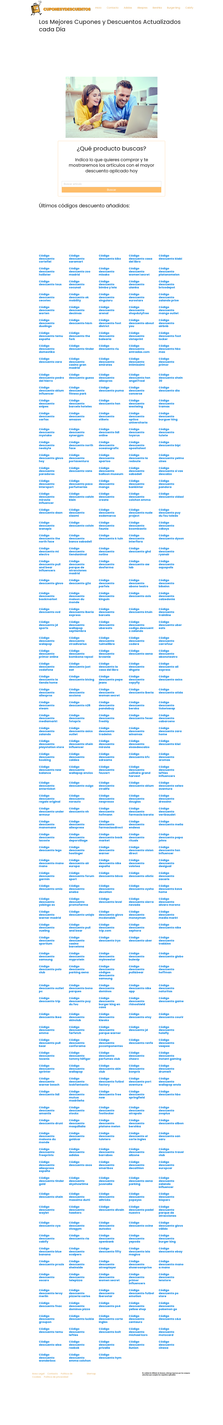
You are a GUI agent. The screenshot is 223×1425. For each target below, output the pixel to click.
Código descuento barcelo (106, 612)
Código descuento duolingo (47, 323)
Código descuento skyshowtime (78, 1181)
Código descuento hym (110, 1356)
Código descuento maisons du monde (47, 1137)
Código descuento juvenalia (106, 1181)
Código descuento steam (47, 705)
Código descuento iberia (141, 691)
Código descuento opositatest (137, 445)
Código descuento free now (110, 1095)
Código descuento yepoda (136, 1238)
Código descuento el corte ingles (138, 1136)
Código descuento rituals (136, 837)
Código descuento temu (51, 1330)
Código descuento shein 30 (171, 378)
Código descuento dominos (106, 988)
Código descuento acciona (77, 692)
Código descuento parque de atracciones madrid (78, 567)
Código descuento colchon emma (140, 497)
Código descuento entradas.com (139, 349)
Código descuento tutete (166, 432)
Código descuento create (106, 497)
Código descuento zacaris (166, 876)
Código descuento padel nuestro (141, 1210)
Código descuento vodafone (47, 667)
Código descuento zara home (170, 731)
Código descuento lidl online (109, 432)
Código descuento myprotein (77, 956)
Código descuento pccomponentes (111, 1043)
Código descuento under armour (51, 811)
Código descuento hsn (109, 402)
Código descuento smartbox (106, 1165)
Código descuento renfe (141, 1041)
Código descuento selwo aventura (171, 786)
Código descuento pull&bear (136, 969)
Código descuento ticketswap (167, 705)
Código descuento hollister (47, 271)
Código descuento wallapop (77, 1069)
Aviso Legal (38, 1373)
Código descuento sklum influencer (51, 390)
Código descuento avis (140, 594)
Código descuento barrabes (106, 1152)
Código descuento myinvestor (107, 956)
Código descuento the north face (49, 538)
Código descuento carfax (47, 416)
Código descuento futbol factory (111, 1082)
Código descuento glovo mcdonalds (111, 915)
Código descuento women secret (109, 1277)
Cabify (189, 7)
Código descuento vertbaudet (167, 811)
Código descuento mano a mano (171, 1264)
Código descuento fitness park (77, 390)
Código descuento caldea (77, 757)
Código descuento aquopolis (166, 564)
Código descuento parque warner (110, 1030)
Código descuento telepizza (77, 1277)
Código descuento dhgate (136, 667)
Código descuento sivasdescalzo (139, 744)
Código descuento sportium (47, 940)
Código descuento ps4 (110, 1304)
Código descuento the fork (79, 336)
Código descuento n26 (79, 703)
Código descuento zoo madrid (79, 271)
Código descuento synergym (77, 432)
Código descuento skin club (110, 1069)
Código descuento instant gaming (170, 1056)
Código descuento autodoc (106, 1226)
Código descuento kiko (110, 257)
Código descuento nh (79, 810)
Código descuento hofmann (106, 811)
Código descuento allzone (136, 1152)
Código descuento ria (79, 1237)
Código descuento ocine (141, 1224)
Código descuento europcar (166, 1165)
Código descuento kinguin (106, 596)
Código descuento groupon (47, 1319)
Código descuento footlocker (106, 1110)
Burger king (173, 7)
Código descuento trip (49, 999)
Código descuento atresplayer (107, 1264)
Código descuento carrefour (166, 641)
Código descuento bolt (110, 1330)
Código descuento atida (171, 691)
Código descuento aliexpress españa (47, 1166)
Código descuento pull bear (49, 1043)
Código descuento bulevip (136, 956)
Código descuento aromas (166, 757)
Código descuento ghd (140, 549)
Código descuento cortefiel (47, 259)
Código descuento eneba (77, 889)
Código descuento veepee (166, 1043)
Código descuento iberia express (81, 612)
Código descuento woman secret (109, 692)
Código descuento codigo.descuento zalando (141, 626)
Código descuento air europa (79, 863)
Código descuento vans (80, 469)
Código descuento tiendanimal (78, 551)
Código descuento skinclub (77, 1017)
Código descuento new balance (50, 770)
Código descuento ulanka (136, 284)
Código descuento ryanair (166, 551)
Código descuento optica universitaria (138, 417)
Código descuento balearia (106, 336)
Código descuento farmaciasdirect (111, 824)
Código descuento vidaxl (171, 495)
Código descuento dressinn (166, 799)
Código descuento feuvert (106, 770)
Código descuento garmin (47, 876)
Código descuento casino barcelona (77, 942)
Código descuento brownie (106, 654)
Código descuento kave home (170, 889)
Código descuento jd (138, 1028)
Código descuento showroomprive (140, 1264)
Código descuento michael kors (138, 1332)
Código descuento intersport (47, 484)
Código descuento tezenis (47, 1056)
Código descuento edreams (106, 757)
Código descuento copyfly (136, 679)
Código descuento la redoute (138, 458)
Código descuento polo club (50, 969)
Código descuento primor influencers (137, 1278)
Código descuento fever (141, 716)
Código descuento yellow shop (137, 1306)
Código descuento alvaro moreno (169, 902)
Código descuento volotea (136, 863)
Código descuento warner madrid (50, 915)
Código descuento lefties (77, 1332)
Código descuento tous (50, 282)
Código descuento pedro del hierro (51, 378)
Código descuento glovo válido (171, 1226)
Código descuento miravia (106, 744)
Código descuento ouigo (81, 784)
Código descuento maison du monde (77, 597)
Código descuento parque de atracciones (167, 1211)
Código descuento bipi (169, 443)
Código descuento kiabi (170, 257)
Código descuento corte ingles (111, 1319)
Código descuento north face (81, 445)
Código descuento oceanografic (109, 445)
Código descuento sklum (141, 784)
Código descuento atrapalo (136, 1110)
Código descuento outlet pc (51, 988)
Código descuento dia (169, 389)
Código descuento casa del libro (140, 259)
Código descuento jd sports (48, 625)
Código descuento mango (106, 484)
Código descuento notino (106, 551)
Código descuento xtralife (106, 786)
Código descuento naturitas (166, 988)
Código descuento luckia (81, 1317)
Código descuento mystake (47, 432)
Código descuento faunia (106, 526)
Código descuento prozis (51, 1262)
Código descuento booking (47, 757)
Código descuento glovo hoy (51, 458)
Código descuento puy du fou (80, 1001)
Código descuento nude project (141, 513)
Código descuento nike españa (110, 863)
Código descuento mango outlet (169, 310)
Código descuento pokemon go (168, 1306)
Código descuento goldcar (77, 1136)
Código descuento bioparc (166, 1197)
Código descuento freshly (106, 718)
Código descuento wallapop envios (81, 770)
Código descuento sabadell (136, 471)
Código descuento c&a (170, 1317)
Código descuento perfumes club (109, 1056)
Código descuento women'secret (139, 271)
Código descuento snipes (47, 403)
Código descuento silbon (171, 1121)
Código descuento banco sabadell (80, 538)
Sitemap (91, 1373)
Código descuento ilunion (136, 1345)
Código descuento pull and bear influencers (49, 565)
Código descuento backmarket (48, 596)
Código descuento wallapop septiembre (77, 626)
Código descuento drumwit (166, 1069)
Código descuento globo (171, 954)
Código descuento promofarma (78, 902)
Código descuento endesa (136, 824)
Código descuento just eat (80, 667)
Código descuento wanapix (47, 526)
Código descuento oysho (141, 887)
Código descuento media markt (168, 915)
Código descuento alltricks (106, 1197)
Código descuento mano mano (51, 863)
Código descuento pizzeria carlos (79, 1293)
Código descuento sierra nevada (141, 902)
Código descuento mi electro (49, 551)
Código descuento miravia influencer (47, 498)
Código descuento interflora (136, 538)
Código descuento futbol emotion (141, 1293)
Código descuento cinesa (166, 1345)
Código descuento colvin (81, 524)
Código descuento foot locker (170, 336)
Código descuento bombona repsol (81, 654)
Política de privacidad (56, 1376)
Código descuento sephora (136, 928)
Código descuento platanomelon (169, 271)
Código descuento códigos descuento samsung (106, 972)
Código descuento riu (109, 347)
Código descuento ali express (168, 667)
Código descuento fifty (110, 1250)
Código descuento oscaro (47, 1277)
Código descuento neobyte (47, 445)
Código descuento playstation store (51, 744)
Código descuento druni (51, 1121)
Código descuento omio (50, 887)
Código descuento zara (50, 360)
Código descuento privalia (106, 1345)
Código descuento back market (110, 837)
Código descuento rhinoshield (137, 1001)
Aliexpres (142, 7)
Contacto (113, 7)
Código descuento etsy (140, 1015)
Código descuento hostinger (77, 850)
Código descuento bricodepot (167, 284)
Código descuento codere (136, 641)
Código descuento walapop (47, 641)
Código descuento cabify (47, 1238)
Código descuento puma (111, 389)
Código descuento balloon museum (111, 471)
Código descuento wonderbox (47, 1358)
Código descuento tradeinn (106, 731)
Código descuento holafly (166, 1030)
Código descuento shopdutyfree (139, 310)
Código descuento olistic (141, 874)
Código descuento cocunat (77, 284)
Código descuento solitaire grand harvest (139, 771)
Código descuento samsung (47, 956)
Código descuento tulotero (106, 1136)
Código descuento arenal (106, 310)
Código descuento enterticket (47, 786)
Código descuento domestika (47, 349)
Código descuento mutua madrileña (77, 1096)
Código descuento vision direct (141, 850)
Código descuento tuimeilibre (107, 641)
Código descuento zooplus (166, 1110)
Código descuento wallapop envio (170, 1082)
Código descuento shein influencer (81, 744)
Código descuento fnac (50, 1304)
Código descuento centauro (136, 1319)
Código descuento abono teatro (138, 583)
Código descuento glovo (51, 581)
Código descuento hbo (170, 1093)
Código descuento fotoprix (77, 718)
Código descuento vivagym (77, 1226)
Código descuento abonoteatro (168, 654)
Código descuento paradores (47, 471)
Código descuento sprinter (47, 1069)
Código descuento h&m (80, 321)
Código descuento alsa (50, 1343)
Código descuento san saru (169, 1136)
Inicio (98, 7)
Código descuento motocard (166, 1332)
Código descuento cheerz (136, 1056)
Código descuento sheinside (77, 1264)
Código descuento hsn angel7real (139, 378)
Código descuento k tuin (111, 536)
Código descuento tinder (81, 347)
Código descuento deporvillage (78, 837)
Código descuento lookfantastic (79, 1082)
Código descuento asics (170, 678)
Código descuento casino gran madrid (77, 363)
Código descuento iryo (110, 939)
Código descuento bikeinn (166, 583)
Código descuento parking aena (79, 969)
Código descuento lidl (49, 1093)
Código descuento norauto (77, 799)
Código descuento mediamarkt (48, 718)
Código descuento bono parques (81, 988)
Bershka (157, 7)
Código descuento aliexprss (47, 692)
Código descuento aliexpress (77, 824)
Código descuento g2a (80, 581)
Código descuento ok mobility (79, 297)
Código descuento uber (140, 939)
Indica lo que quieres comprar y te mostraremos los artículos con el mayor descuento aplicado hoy (111, 165)
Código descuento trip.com (106, 928)
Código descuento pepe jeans (111, 679)
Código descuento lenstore (166, 1277)
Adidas (128, 7)
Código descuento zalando (47, 731)
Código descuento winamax (136, 731)
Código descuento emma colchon (80, 1358)
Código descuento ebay (170, 1250)
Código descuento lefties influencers (167, 771)
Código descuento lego (50, 848)
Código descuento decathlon (136, 1165)
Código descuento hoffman (166, 969)
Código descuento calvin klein (81, 497)
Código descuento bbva (111, 874)
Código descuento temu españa (51, 336)
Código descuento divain (111, 1208)
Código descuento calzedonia (167, 596)
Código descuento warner (106, 850)
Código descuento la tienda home (48, 679)
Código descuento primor (166, 362)
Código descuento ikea (50, 1015)
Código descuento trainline (166, 612)
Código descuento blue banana (50, 1251)
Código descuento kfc (139, 755)
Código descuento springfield (137, 1095)
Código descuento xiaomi (77, 513)
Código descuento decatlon (106, 889)
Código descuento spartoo (106, 458)
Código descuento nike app (140, 988)
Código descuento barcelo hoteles (80, 403)
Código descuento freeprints (47, 1152)
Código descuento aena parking (141, 1181)
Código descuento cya (49, 1224)
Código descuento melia (171, 823)
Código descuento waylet (47, 1210)
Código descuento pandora (166, 484)
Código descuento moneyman (137, 915)
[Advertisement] (111, 55)
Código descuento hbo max (170, 349)
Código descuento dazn (50, 511)
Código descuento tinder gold (51, 1181)
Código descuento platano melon (109, 1123)
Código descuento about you (141, 323)
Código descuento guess (81, 376)
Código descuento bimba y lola (108, 284)
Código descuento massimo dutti (79, 1197)
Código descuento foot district (110, 323)
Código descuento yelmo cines (171, 458)
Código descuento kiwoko (106, 1017)
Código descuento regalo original (49, 799)
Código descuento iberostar (106, 1293)
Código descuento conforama (77, 1043)
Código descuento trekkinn (166, 940)
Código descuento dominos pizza (79, 1306)
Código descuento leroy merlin (50, 1293)
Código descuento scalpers (77, 1251)
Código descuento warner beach (49, 1082)
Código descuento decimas (77, 310)
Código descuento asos (80, 1163)
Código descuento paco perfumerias (81, 484)
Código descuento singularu (106, 297)
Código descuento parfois (106, 583)
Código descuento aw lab (139, 564)
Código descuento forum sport (81, 876)
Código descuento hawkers (77, 1210)
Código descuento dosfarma (106, 564)
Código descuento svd (49, 610)
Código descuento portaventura (79, 458)
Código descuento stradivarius (78, 641)
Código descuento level (110, 900)
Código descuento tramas (166, 403)
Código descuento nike (170, 926)
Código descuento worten (47, 310)
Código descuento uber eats (170, 625)
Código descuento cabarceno (167, 718)
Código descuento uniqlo (81, 913)
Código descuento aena (141, 652)
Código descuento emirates (106, 362)
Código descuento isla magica (139, 1251)
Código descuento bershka (136, 1123)
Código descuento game (171, 999)
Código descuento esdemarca (107, 513)
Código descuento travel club (171, 1152)
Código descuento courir (171, 1015)
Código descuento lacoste (47, 837)
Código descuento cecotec (47, 297)
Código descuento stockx (77, 1110)
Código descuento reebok (77, 1345)
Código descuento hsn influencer (169, 850)
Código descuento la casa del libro (108, 667)
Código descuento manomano (47, 824)
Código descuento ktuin (140, 610)
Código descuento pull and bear (80, 928)
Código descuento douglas (136, 799)
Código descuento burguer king (168, 416)
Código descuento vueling (47, 928)
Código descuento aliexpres (106, 378)
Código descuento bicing (81, 678)
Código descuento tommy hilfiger (80, 1056)
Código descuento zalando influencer (166, 1182)
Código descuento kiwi (170, 742)
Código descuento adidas (77, 1152)
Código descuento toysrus (136, 432)
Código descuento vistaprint (136, 336)
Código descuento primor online (48, 654)
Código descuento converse (136, 390)
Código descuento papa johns (171, 837)
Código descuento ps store (168, 1293)
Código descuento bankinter (136, 484)
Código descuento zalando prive (169, 297)
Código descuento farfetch (77, 1030)
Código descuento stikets (106, 416)
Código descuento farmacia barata (141, 811)
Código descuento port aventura (140, 1082)
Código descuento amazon (77, 416)
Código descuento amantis (47, 1110)
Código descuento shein (51, 1195)
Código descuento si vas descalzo (171, 471)
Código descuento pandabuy (106, 705)
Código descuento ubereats (106, 625)
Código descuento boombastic (138, 526)
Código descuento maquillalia (77, 1123)
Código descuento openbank (106, 1238)
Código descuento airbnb (166, 323)
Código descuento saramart (77, 259)
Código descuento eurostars (136, 297)
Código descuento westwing (136, 403)
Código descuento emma (47, 1030)
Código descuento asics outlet (81, 731)
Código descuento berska (136, 705)
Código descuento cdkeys (166, 526)
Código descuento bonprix (136, 1069)
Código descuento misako (106, 271)
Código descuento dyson (171, 536)
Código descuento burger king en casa (109, 1002)
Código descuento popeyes (136, 1197)
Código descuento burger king (167, 1238)
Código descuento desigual (166, 863)
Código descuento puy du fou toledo (169, 513)
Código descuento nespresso (106, 799)
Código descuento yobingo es (47, 902)
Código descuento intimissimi (137, 362)
